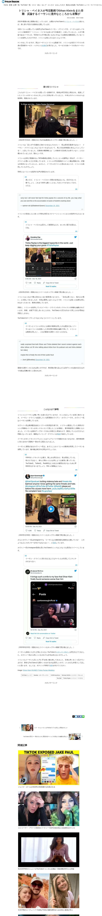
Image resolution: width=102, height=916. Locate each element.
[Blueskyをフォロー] (18, 896)
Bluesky (25, 872)
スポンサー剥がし (63, 652)
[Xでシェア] (73, 716)
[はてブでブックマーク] (81, 716)
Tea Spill (59, 678)
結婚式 (44, 45)
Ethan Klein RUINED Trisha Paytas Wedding (38, 670)
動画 (59, 434)
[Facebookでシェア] (78, 716)
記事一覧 (11, 887)
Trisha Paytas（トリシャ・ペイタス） (73, 678)
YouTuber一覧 (21, 887)
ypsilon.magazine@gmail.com (15, 884)
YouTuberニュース (26, 675)
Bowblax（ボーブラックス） (41, 675)
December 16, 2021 (52, 206)
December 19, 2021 (43, 360)
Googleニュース (12, 875)
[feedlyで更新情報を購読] (21, 896)
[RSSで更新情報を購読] (17, 900)
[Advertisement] (51, 69)
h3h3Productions (55, 675)
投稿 (54, 543)
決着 (51, 665)
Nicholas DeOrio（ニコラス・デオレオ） (73, 675)
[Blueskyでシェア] (76, 716)
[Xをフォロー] (15, 896)
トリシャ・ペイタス (72, 21)
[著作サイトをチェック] (12, 896)
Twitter (18, 872)
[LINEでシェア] (83, 716)
